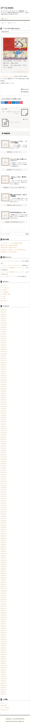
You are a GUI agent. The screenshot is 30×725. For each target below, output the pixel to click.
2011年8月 (3, 490)
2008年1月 (3, 584)
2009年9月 (3, 540)
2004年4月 (3, 674)
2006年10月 (4, 617)
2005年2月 (3, 661)
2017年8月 (3, 331)
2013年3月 (3, 448)
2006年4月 (3, 630)
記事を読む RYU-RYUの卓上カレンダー (14, 222)
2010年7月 (3, 518)
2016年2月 (3, 371)
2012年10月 (4, 459)
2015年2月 (3, 397)
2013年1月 (3, 452)
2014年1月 (3, 426)
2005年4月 (3, 656)
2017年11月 (4, 325)
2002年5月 (3, 694)
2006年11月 (4, 615)
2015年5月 (3, 391)
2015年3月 (3, 395)
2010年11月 (4, 509)
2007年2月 (3, 608)
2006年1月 (3, 637)
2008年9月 (3, 566)
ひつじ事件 (3, 289)
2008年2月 (3, 582)
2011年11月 (4, 483)
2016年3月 (3, 369)
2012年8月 (3, 463)
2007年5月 (3, 602)
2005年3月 (3, 659)
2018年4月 (3, 314)
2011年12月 (4, 481)
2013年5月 (3, 443)
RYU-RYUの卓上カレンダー (18, 212)
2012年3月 (3, 474)
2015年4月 (3, 393)
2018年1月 (3, 320)
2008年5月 (3, 575)
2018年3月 (3, 316)
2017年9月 (3, 329)
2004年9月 (3, 670)
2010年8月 (3, 516)
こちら (10, 83)
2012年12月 (4, 454)
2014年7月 (3, 413)
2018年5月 (3, 312)
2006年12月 (4, 612)
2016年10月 (4, 353)
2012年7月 (3, 465)
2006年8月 (3, 621)
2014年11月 (4, 404)
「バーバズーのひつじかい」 (20, 71)
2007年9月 (3, 593)
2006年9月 (3, 619)
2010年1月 (3, 531)
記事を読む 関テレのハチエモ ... (14, 205)
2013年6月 (3, 441)
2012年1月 (3, 479)
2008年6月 (3, 573)
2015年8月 (3, 384)
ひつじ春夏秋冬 (5, 292)
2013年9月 (3, 435)
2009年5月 (3, 549)
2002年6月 (3, 692)
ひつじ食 (3, 298)
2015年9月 (3, 382)
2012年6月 (3, 468)
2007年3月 (3, 606)
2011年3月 (3, 501)
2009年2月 (3, 555)
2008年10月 (4, 564)
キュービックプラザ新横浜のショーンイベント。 (13, 267)
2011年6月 (3, 494)
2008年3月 (3, 580)
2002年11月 (4, 685)
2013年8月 (3, 437)
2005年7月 (3, 650)
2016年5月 (3, 364)
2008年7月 (3, 571)
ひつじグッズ (25, 89)
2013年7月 (3, 439)
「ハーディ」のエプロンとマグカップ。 (11, 261)
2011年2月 (3, 503)
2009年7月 (3, 544)
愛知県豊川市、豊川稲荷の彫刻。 (9, 252)
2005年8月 (3, 648)
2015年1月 (3, 399)
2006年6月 (3, 626)
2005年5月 (3, 654)
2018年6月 (3, 309)
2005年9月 (3, 645)
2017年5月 (3, 338)
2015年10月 (4, 380)
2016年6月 (3, 362)
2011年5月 (3, 496)
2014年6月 (3, 415)
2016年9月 (3, 356)
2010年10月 (4, 511)
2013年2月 (3, 450)
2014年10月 (4, 406)
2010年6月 (3, 520)
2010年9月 (3, 514)
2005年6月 (3, 652)
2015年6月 (3, 389)
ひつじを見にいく (5, 287)
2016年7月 (3, 360)
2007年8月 (3, 595)
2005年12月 (4, 639)
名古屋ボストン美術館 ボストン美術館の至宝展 (13, 249)
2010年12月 (4, 507)
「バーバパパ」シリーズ (8, 76)
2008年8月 (3, 569)
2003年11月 (4, 676)
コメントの (5, 707)
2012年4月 (3, 472)
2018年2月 (3, 318)
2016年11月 (4, 351)
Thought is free (21, 721)
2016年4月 (3, 367)
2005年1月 (3, 663)
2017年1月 (3, 347)
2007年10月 (4, 591)
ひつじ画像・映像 (5, 294)
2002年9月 (3, 687)
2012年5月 (3, 470)
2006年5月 (3, 628)
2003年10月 (4, 678)
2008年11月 (4, 562)
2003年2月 (3, 683)
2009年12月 (4, 533)
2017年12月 (4, 323)
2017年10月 (4, 327)
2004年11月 (4, 665)
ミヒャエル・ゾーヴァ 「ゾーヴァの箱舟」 (18, 142)
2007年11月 (4, 588)
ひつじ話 (3, 296)
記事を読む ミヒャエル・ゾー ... (14, 152)
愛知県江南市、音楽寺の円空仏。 (9, 247)
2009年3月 (3, 553)
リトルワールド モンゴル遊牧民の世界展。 (12, 243)
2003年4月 (3, 681)
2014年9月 (3, 408)
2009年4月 (3, 551)
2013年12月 (4, 428)
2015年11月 (4, 378)
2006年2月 (3, 634)
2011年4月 (3, 498)
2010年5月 (3, 522)
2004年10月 (4, 667)
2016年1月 (3, 373)
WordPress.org (4, 709)
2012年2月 (3, 476)
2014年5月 (3, 417)
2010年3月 (3, 527)
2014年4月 (3, 419)
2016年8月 (3, 358)
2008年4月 (3, 577)
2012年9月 (3, 461)
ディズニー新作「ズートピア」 (8, 276)
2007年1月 (3, 610)
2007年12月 (4, 586)
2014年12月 (4, 402)
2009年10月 (4, 538)
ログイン (3, 703)
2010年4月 (3, 525)
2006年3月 (3, 632)
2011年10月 (4, 485)
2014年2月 (3, 424)
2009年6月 (3, 547)
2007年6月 (3, 599)
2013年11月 (4, 430)
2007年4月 (3, 604)
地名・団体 (3, 300)
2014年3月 (3, 421)
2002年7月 (3, 689)
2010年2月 (3, 529)
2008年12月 (4, 560)
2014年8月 (3, 410)
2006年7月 (3, 623)
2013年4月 (3, 446)
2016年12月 (4, 349)
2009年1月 (3, 558)
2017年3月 (3, 342)
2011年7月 (3, 492)
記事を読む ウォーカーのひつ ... (14, 169)
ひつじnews (7, 8)
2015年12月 (4, 375)
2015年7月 (3, 386)
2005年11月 (4, 641)
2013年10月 (4, 432)
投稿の (4, 705)
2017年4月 (3, 340)
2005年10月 (4, 643)
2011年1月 (3, 505)
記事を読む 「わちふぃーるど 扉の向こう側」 (14, 187)
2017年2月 (3, 345)
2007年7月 (3, 597)
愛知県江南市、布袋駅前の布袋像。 (10, 245)
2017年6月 (3, 336)
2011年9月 (3, 487)
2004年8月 (3, 672)
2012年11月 (4, 457)
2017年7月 (3, 334)
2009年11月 (4, 536)
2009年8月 (3, 542)
